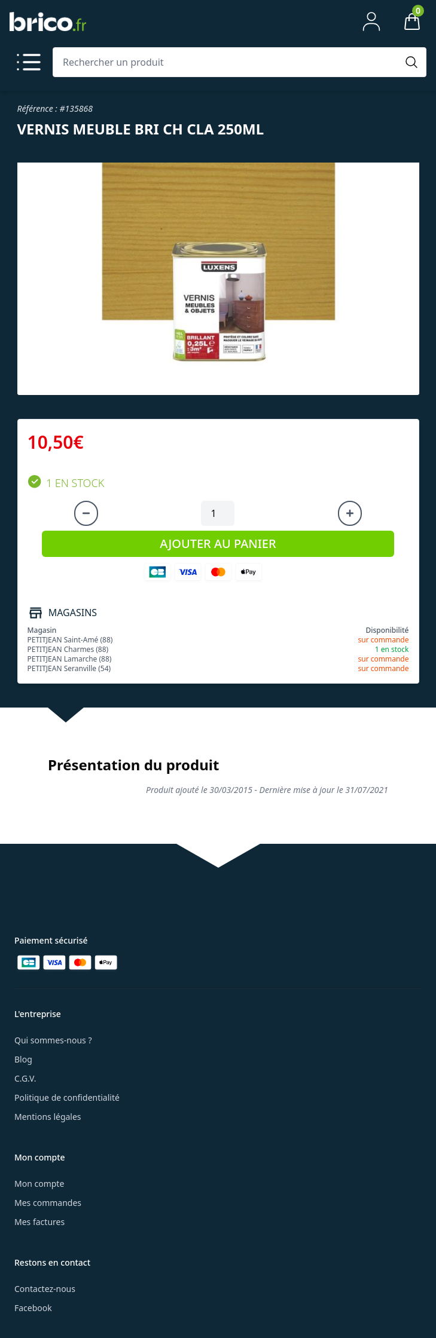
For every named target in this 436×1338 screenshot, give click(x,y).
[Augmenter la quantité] (350, 513)
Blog (23, 1059)
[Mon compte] (371, 21)
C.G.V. (25, 1078)
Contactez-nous (44, 1288)
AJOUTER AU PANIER (218, 543)
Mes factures (39, 1221)
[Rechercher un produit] (228, 62)
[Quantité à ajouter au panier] (217, 513)
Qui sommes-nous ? (53, 1040)
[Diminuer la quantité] (86, 513)
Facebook (33, 1307)
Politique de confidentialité (67, 1097)
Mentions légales (47, 1116)
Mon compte (39, 1183)
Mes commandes (47, 1202)
